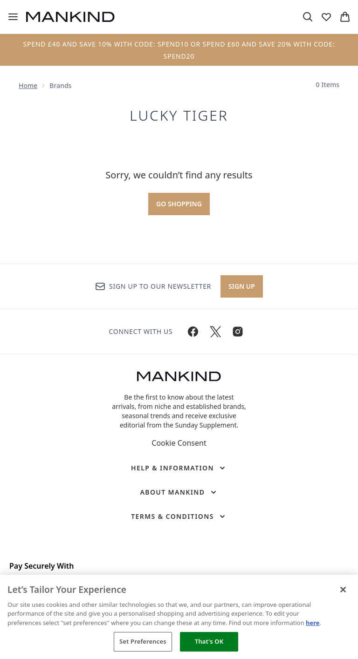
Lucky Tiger (179, 115)
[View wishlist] (326, 16)
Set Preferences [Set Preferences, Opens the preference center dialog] (142, 641)
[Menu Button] (13, 16)
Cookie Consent (178, 443)
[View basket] (345, 16)
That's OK (209, 641)
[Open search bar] (307, 16)
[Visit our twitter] (215, 331)
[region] (179, 617)
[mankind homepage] (70, 16)
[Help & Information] (179, 468)
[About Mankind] (179, 492)
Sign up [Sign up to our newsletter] (241, 286)
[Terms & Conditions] (179, 516)
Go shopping (179, 203)
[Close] (343, 589)
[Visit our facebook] (193, 331)
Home (28, 85)
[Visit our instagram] (238, 331)
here (313, 622)
